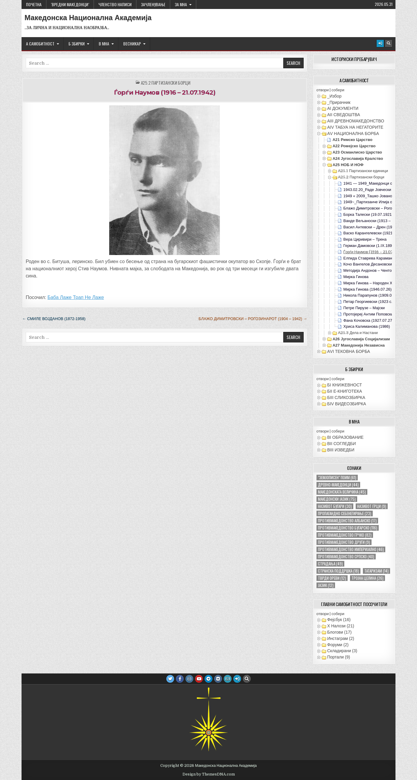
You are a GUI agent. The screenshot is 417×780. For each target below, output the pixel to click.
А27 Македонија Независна (359, 345)
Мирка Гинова (356, 276)
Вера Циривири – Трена (365, 239)
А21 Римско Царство (352, 139)
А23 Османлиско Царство (357, 152)
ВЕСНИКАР (132, 43)
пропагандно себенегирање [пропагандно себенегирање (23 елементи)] (344, 513)
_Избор (334, 96)
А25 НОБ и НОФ (348, 165)
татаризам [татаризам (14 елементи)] (376, 571)
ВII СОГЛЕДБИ (341, 443)
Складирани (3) (342, 650)
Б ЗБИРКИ (77, 43)
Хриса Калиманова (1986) (366, 326)
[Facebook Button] (180, 679)
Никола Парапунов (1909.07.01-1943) (376, 295)
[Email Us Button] (228, 679)
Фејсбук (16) (339, 619)
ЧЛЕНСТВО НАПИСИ (115, 4)
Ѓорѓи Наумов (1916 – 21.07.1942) (164, 92)
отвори (322, 90)
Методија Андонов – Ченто (367, 270)
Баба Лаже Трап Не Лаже (76, 297)
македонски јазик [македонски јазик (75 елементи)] (337, 499)
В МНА (104, 43)
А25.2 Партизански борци (166, 83)
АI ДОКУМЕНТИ (342, 108)
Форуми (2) (337, 644)
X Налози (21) (340, 625)
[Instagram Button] (189, 679)
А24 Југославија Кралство (358, 158)
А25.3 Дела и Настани (358, 332)
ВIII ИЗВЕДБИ (340, 449)
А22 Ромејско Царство (354, 146)
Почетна (34, 4)
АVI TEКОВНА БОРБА (348, 351)
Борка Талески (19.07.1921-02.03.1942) (378, 214)
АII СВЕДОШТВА (343, 114)
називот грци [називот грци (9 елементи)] (371, 506)
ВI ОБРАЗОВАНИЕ (345, 437)
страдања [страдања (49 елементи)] (330, 564)
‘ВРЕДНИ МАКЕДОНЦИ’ (70, 4)
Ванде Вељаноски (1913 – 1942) (372, 220)
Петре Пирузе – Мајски (364, 308)
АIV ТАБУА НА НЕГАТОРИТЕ (355, 127)
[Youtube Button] (199, 679)
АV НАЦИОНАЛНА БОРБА (353, 133)
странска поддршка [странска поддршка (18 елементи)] (338, 571)
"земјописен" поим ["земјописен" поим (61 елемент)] (337, 477)
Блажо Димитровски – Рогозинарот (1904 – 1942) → (253, 318)
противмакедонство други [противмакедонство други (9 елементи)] (344, 542)
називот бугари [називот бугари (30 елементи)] (335, 506)
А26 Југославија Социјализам (361, 339)
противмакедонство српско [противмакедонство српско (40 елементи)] (346, 556)
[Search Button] (388, 43)
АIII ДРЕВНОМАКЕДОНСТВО (355, 121)
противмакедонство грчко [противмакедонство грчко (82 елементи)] (345, 535)
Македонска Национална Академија (88, 17)
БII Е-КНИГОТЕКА (344, 391)
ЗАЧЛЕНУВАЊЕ (153, 4)
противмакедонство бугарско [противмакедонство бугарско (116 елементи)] (347, 528)
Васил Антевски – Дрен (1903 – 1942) (377, 227)
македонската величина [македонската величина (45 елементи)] (342, 492)
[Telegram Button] (208, 679)
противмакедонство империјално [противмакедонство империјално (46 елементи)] (351, 549)
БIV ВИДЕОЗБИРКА (346, 403)
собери (337, 90)
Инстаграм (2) (340, 638)
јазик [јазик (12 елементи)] (326, 585)
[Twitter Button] (170, 679)
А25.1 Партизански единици (363, 171)
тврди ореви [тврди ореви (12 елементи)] (332, 578)
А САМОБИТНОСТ (40, 43)
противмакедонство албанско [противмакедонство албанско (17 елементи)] (347, 520)
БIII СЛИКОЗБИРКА (346, 397)
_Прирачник (339, 102)
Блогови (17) (339, 632)
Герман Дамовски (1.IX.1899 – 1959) (375, 245)
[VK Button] (218, 679)
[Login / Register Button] (380, 43)
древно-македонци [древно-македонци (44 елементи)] (338, 485)
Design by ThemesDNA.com (208, 774)
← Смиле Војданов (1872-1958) (54, 318)
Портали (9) (338, 657)
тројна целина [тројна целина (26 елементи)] (367, 578)
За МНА (181, 4)
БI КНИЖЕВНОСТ (344, 385)
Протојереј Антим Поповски (368, 314)
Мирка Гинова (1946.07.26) (367, 289)
